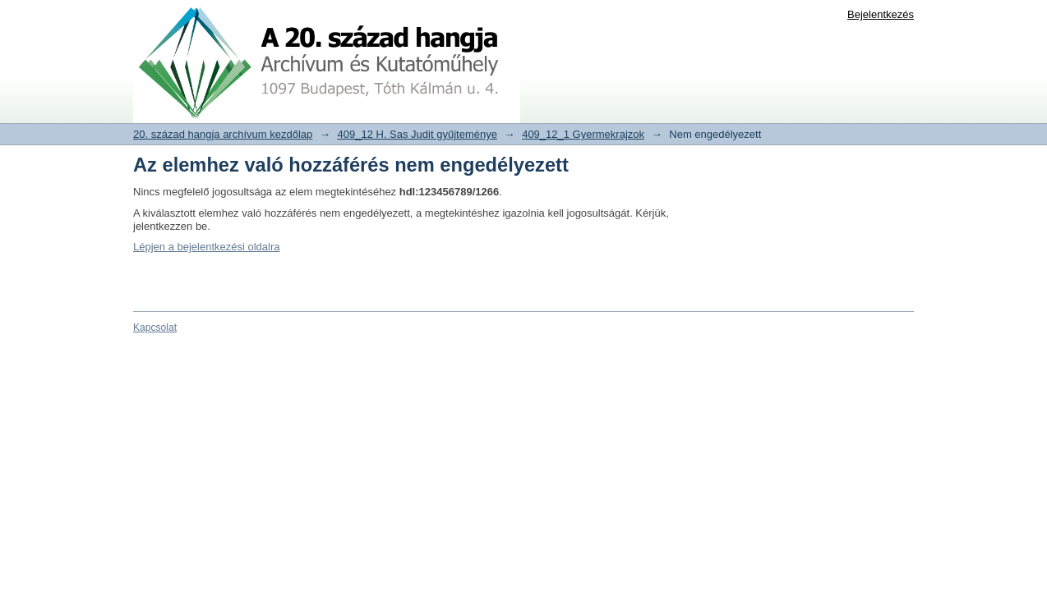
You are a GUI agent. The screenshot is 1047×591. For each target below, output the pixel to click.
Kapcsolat (155, 327)
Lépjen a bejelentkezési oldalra (206, 247)
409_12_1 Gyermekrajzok (583, 134)
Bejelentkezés (880, 14)
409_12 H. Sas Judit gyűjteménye (417, 134)
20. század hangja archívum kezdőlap (222, 134)
